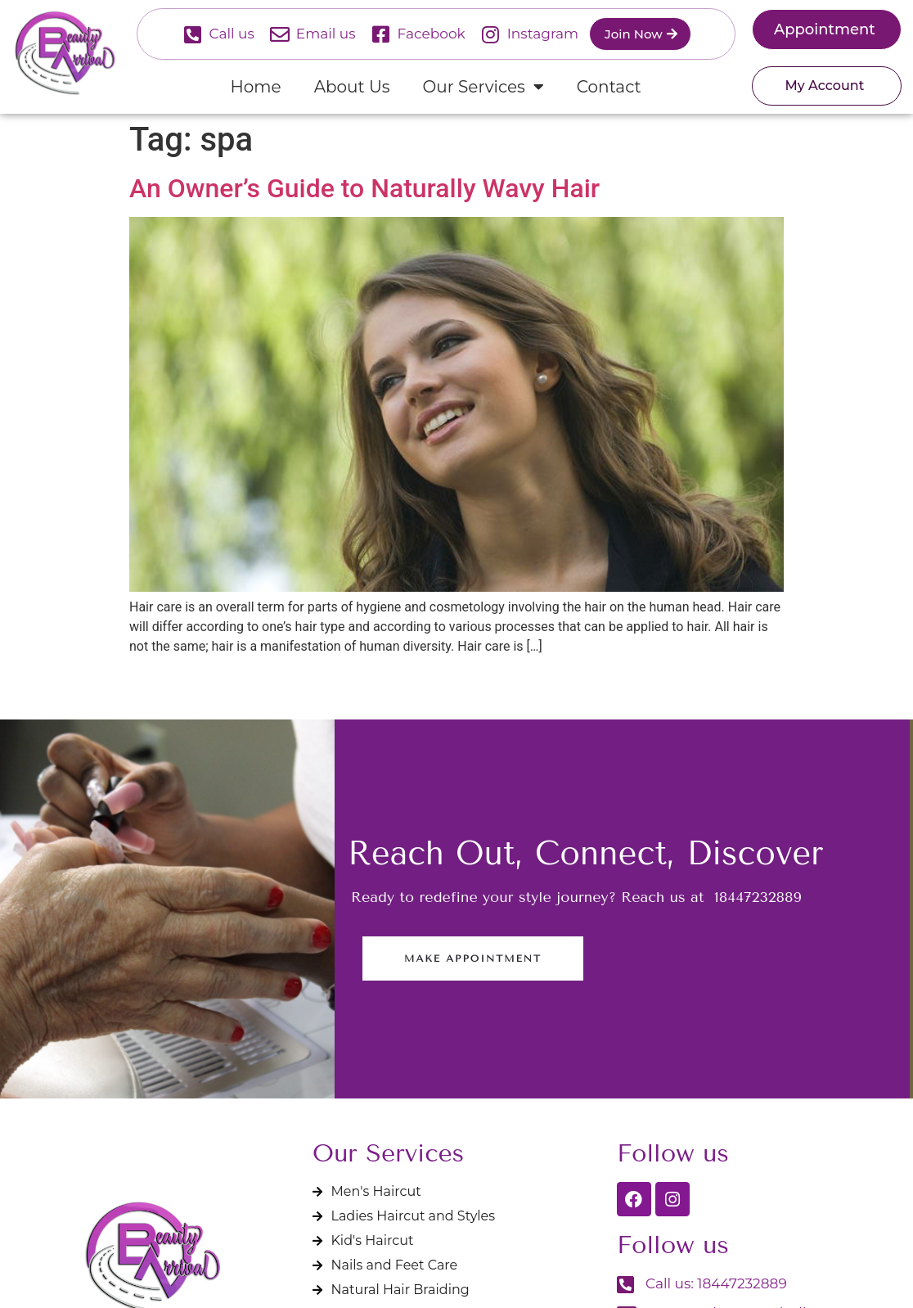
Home (256, 87)
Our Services (483, 86)
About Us (352, 87)
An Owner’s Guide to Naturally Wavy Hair (364, 188)
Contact (609, 87)
